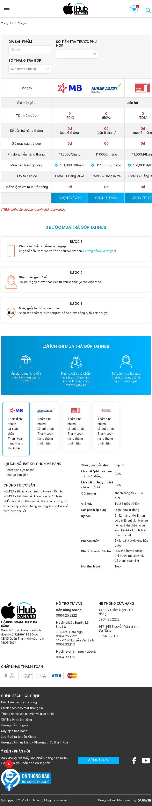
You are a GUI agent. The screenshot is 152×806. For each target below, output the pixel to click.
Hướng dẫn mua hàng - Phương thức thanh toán (35, 742)
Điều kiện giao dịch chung (19, 702)
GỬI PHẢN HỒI (98, 760)
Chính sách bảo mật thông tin (22, 708)
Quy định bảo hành (14, 731)
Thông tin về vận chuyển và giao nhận (27, 714)
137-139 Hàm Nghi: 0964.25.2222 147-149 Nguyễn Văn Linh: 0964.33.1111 (75, 638)
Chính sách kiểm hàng (16, 719)
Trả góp (22, 23)
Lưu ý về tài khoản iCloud (18, 737)
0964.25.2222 (66, 615)
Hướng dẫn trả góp (14, 725)
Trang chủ (7, 23)
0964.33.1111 (65, 657)
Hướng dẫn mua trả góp (99, 251)
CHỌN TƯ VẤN (70, 198)
